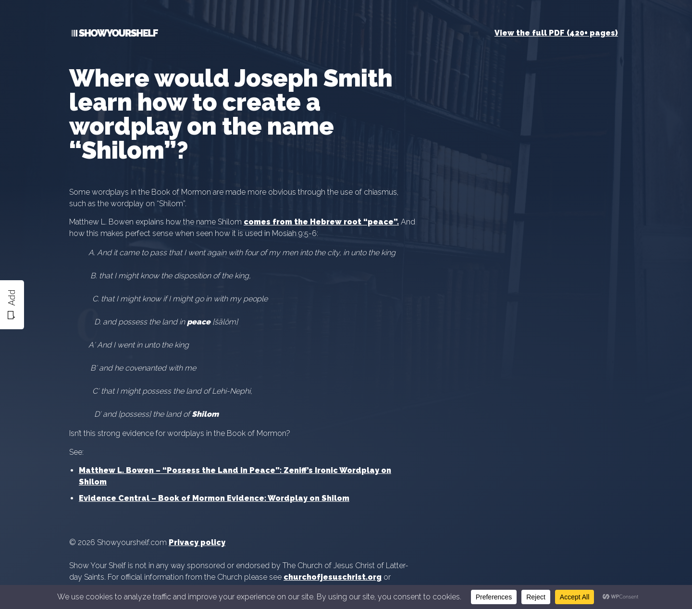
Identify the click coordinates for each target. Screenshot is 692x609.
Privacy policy (197, 542)
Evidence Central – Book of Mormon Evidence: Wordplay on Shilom (214, 498)
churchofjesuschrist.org (333, 577)
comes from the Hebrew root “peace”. (321, 221)
